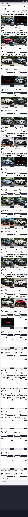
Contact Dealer (10, 32)
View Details (4, 32)
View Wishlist (12, 25)
